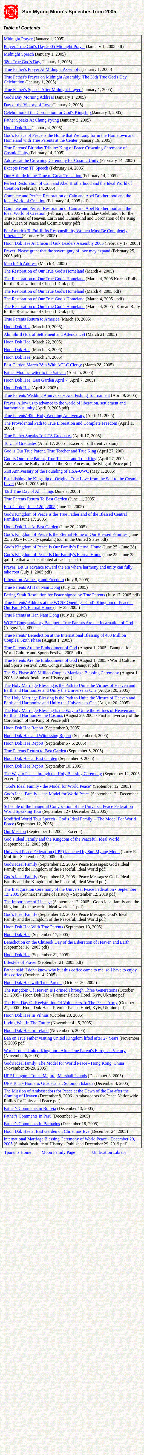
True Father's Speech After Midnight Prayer (43, 89)
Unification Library (109, 1152)
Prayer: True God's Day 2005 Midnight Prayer (44, 46)
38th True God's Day (22, 61)
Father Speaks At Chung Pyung (32, 120)
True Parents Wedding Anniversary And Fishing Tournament (57, 395)
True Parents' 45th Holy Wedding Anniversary (44, 415)
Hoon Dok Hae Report (23, 728)
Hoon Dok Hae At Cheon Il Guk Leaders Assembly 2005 (54, 243)
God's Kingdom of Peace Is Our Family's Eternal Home (52, 547)
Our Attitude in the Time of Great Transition (43, 175)
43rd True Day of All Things (29, 491)
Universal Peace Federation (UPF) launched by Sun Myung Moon (62, 851)
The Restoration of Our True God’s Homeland (44, 278)
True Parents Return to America (31, 319)
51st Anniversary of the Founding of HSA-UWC (46, 471)
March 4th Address (20, 263)
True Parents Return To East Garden (35, 499)
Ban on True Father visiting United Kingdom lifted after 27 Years (61, 1038)
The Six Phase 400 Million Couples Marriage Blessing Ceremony (61, 673)
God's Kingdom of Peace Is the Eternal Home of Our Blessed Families (65, 534)
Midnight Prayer (18, 39)
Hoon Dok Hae (17, 127)
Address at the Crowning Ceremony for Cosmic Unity (52, 160)
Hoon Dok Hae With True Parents (33, 927)
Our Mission (15, 831)
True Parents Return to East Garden (35, 750)
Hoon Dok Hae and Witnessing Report (37, 735)
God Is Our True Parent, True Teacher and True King (50, 458)
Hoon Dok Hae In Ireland (26, 1030)
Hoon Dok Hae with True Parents (33, 982)
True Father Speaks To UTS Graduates (37, 435)
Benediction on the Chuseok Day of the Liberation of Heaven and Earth (66, 942)
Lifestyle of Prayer (20, 962)
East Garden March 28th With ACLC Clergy (43, 365)
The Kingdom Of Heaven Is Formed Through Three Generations (60, 990)
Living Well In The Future (27, 1023)
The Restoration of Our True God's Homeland (44, 271)
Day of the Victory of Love (28, 104)
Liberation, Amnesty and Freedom (34, 579)
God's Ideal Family (20, 864)
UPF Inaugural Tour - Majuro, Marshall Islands (45, 1075)
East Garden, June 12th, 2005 (29, 506)
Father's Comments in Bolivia (30, 1108)
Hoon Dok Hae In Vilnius (26, 1015)
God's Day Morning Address (29, 97)
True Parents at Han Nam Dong (31, 615)
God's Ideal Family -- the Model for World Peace (47, 794)
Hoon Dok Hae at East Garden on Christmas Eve (47, 1131)
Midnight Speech (19, 54)
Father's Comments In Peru (27, 1116)
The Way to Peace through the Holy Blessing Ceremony (53, 773)
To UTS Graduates (20, 443)
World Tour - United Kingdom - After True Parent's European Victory (65, 1050)
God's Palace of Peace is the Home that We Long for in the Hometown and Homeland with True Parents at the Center (69, 138)
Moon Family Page (58, 1152)
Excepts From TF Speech (26, 168)
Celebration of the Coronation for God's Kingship (48, 112)
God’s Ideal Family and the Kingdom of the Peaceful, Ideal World (61, 839)
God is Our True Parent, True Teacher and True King (50, 451)
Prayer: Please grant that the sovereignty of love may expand (57, 251)
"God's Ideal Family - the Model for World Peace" (48, 786)
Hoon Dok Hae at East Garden (30, 758)
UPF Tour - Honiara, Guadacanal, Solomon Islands (48, 1083)
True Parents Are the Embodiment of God (40, 647)
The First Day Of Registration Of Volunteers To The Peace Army (60, 1002)
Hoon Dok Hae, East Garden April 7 (35, 380)
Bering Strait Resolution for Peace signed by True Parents (54, 595)
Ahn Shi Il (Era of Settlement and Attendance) (44, 334)
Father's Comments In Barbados (32, 1123)
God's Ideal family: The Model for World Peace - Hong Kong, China (64, 1063)
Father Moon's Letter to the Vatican (35, 372)
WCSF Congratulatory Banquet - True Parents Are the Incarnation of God (68, 622)
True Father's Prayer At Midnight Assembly (42, 69)
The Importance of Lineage (28, 901)
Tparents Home (17, 1152)
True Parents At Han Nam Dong (32, 587)
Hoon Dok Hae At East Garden (31, 526)
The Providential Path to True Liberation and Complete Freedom (60, 423)
